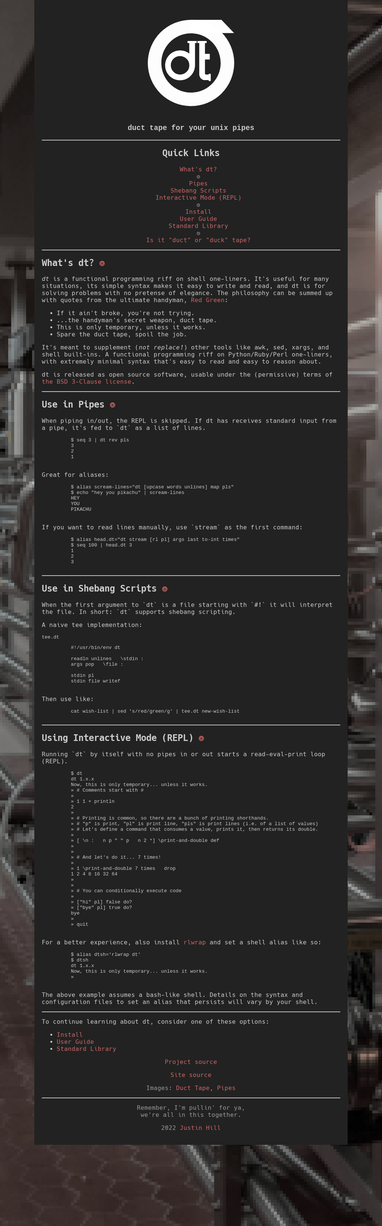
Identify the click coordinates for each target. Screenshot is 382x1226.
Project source (191, 1143)
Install (198, 214)
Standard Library (198, 228)
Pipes (198, 184)
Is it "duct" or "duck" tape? (198, 243)
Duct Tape (193, 1169)
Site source (191, 1156)
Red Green (208, 305)
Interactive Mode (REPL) (198, 198)
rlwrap (195, 1016)
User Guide (198, 221)
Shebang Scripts (198, 191)
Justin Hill (200, 1209)
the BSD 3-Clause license (86, 386)
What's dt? (198, 169)
